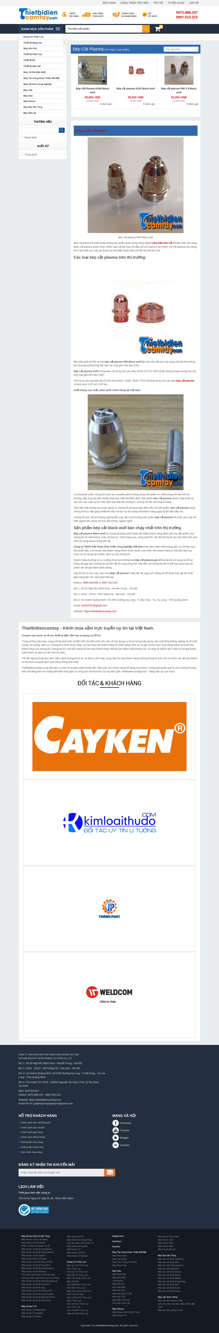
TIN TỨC (158, 2)
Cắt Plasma (117, 1281)
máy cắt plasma (184, 380)
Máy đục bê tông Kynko (169, 1288)
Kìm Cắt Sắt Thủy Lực (77, 1310)
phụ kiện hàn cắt (162, 242)
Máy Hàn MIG (119, 1287)
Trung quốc (29, 154)
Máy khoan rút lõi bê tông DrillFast (37, 1252)
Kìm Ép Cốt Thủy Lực (77, 1272)
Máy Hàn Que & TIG (122, 1293)
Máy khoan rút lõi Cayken (33, 1255)
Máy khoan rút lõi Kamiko (33, 1242)
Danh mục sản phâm (40, 29)
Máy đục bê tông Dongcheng (171, 1281)
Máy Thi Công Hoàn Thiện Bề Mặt (129, 1252)
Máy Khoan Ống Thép (168, 1236)
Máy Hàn (116, 1271)
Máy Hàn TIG (118, 1296)
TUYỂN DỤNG (176, 2)
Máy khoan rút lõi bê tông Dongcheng (39, 1281)
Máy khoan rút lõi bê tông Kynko (36, 1290)
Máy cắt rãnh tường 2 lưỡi (170, 1300)
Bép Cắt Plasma (91, 130)
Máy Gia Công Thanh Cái (79, 1291)
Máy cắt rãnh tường (168, 1297)
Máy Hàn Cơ (118, 1284)
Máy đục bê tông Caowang (170, 1259)
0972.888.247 (187, 13)
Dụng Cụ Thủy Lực (76, 1262)
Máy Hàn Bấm (119, 1277)
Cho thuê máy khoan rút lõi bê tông (38, 1274)
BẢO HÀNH (109, 2)
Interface (116, 1241)
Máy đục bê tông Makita (169, 1278)
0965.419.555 (90, 582)
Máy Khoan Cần (165, 1240)
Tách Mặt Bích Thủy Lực (78, 1284)
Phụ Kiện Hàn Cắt (121, 1303)
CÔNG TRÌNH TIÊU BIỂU (134, 2)
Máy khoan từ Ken (75, 1236)
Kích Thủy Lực (74, 1268)
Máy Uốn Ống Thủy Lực (78, 1278)
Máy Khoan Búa (165, 1243)
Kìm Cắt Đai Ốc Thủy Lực (79, 1297)
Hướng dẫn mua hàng (32, 1142)
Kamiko (116, 1246)
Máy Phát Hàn (119, 1274)
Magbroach (118, 1236)
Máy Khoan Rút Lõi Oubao (34, 1259)
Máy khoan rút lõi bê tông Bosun (36, 1249)
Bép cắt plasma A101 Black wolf (135, 88)
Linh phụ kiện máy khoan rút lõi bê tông (40, 1278)
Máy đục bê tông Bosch (169, 1275)
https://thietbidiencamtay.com (100, 611)
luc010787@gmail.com (94, 605)
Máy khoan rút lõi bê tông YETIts (36, 1262)
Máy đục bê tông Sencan (170, 1272)
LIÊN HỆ (193, 2)
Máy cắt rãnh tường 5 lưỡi (170, 1310)
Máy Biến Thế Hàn (121, 1300)
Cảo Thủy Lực (73, 1307)
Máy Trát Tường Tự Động (124, 1262)
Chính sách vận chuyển (33, 1127)
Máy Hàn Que (119, 1290)
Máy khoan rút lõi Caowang (34, 1239)
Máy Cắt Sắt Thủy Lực (77, 1313)
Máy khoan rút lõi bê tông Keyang (37, 1294)
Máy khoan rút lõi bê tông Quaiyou (37, 1268)
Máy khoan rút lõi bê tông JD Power (38, 1297)
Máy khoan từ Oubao (31, 1316)
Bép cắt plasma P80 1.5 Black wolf (179, 90)
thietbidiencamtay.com (107, 1325)
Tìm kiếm (146, 29)
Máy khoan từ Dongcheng (79, 1240)
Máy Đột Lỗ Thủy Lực (77, 1275)
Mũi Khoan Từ (73, 1249)
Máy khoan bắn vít (166, 1249)
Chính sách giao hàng (32, 1132)
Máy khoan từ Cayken (77, 1246)
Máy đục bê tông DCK (168, 1262)
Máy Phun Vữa (119, 1265)
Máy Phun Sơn (119, 1255)
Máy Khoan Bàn (165, 1246)
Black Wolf (28, 137)
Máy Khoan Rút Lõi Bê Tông (35, 1236)
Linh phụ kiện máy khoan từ (80, 1243)
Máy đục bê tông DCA (168, 1268)
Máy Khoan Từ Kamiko (32, 1313)
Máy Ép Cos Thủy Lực (77, 1265)
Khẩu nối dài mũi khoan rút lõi (35, 1246)
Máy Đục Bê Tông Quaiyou (171, 1265)
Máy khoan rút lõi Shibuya (33, 1271)
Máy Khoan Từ (28, 1306)
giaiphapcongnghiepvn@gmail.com (53, 1103)
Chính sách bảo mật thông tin (36, 1122)
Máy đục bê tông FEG (168, 1284)
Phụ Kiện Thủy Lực (76, 1288)
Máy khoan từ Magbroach (33, 1310)
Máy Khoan (118, 1309)
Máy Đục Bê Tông (167, 1255)
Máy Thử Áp (73, 1281)
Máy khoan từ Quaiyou (77, 1256)
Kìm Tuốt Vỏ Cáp (75, 1294)
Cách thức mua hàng (31, 1152)
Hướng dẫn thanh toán (32, 1147)
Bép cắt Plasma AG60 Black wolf (92, 90)
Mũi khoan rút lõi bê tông (33, 1287)
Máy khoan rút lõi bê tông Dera (36, 1300)
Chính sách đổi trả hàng (33, 1137)
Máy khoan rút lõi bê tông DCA (35, 1265)
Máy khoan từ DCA (76, 1252)
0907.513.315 (187, 17)
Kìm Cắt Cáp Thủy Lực (78, 1304)
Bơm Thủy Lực (74, 1300)
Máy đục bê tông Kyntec (169, 1291)
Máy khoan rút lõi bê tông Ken (35, 1284)
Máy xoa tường (119, 1259)
